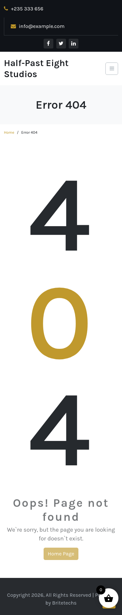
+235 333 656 (23, 9)
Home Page (61, 555)
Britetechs (64, 603)
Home (9, 132)
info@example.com (38, 26)
